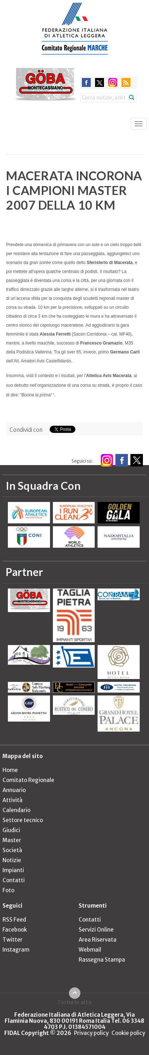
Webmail (90, 949)
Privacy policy (91, 1033)
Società (12, 850)
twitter (99, 82)
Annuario (14, 790)
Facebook (15, 929)
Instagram (16, 949)
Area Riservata (97, 939)
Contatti (14, 880)
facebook (86, 82)
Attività (13, 800)
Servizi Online (96, 929)
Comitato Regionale (28, 780)
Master (12, 840)
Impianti (13, 870)
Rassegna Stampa (102, 959)
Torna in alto (74, 1002)
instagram (112, 82)
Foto (8, 890)
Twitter (13, 939)
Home (10, 770)
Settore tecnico (23, 820)
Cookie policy (128, 1033)
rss (125, 82)
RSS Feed (14, 919)
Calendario (16, 810)
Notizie (12, 860)
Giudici (11, 830)
